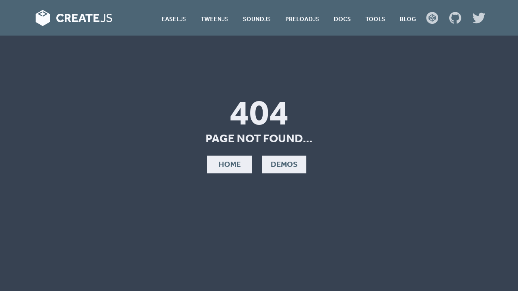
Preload (302, 19)
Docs (342, 19)
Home (230, 164)
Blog (408, 19)
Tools (375, 19)
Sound (257, 19)
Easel (173, 19)
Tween (214, 19)
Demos (284, 164)
